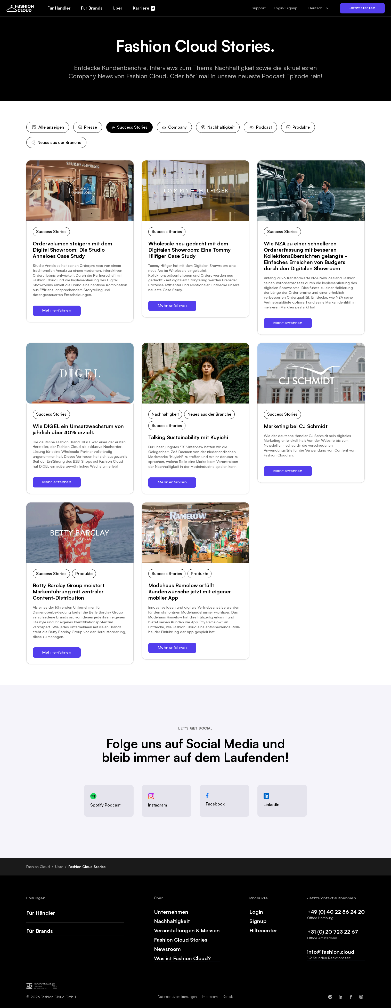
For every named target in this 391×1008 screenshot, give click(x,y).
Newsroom (167, 949)
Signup (257, 921)
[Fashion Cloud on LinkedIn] (340, 997)
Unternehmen (171, 912)
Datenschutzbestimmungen (177, 997)
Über (59, 867)
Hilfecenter (263, 930)
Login (256, 912)
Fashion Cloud (38, 867)
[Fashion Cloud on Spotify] (330, 997)
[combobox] (319, 8)
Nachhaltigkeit (172, 921)
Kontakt (228, 997)
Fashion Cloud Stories (180, 940)
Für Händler (40, 913)
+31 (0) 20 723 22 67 (332, 931)
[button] (259, 8)
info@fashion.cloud (330, 952)
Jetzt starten (362, 8)
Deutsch (315, 8)
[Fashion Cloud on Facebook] (350, 997)
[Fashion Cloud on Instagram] (361, 997)
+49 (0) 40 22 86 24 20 (336, 912)
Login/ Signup (285, 8)
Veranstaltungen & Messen (187, 930)
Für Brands (39, 931)
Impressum (210, 997)
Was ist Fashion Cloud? (182, 958)
